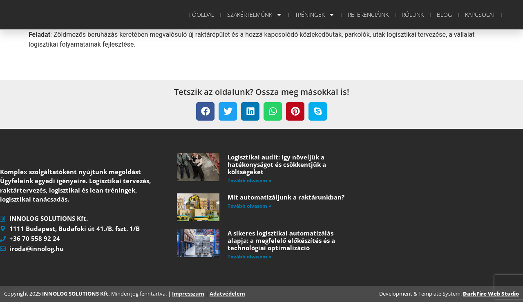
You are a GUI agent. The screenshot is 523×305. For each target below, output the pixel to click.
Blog (444, 14)
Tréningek (315, 15)
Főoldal (201, 14)
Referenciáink (368, 14)
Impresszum (188, 297)
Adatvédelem (227, 297)
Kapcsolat (480, 14)
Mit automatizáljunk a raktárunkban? (286, 197)
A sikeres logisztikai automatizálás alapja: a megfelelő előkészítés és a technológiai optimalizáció (281, 240)
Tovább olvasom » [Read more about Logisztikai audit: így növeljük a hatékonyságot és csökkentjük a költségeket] (249, 180)
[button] (205, 111)
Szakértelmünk (254, 15)
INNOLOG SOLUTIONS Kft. (76, 297)
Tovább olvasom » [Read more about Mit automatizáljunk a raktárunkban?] (249, 205)
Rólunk (413, 14)
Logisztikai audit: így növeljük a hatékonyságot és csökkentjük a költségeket (277, 164)
